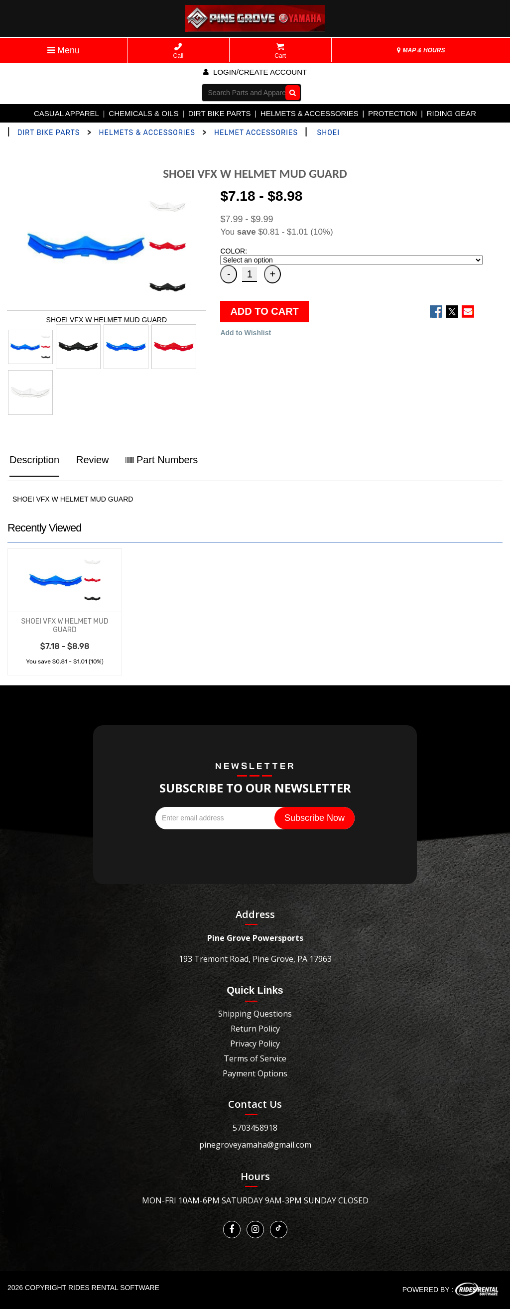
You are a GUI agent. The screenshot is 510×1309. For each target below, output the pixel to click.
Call (178, 51)
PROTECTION (392, 113)
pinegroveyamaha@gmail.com (255, 1144)
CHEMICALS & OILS (143, 113)
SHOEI (328, 133)
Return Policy (255, 1028)
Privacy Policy (255, 1043)
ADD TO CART (264, 311)
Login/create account (255, 72)
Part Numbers (162, 459)
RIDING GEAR (451, 113)
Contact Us (255, 1104)
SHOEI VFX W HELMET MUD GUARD (64, 625)
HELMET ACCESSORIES (256, 133)
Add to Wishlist (245, 333)
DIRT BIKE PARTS (219, 113)
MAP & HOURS (421, 50)
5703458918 (255, 1127)
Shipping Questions (255, 1013)
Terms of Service (255, 1058)
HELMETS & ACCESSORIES (309, 113)
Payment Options (255, 1073)
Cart (280, 51)
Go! (290, 92)
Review (92, 459)
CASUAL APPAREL (66, 113)
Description (34, 459)
